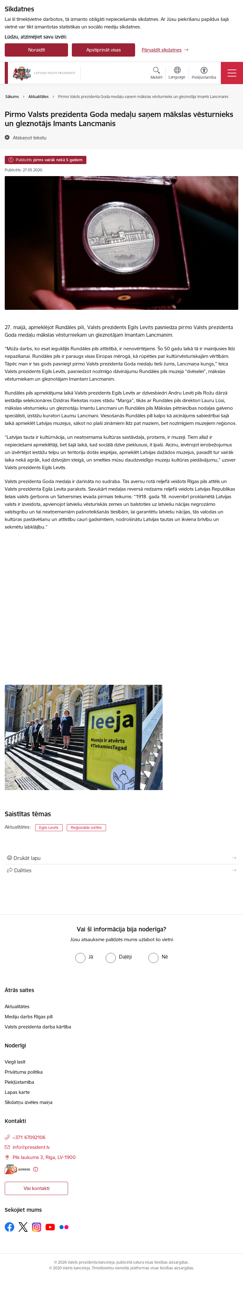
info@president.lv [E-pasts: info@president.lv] (31, 1147)
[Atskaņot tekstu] (30, 137)
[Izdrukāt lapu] (121, 858)
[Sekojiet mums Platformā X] (23, 1227)
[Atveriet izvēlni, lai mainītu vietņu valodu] (177, 73)
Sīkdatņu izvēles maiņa (29, 1102)
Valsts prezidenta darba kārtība (38, 1027)
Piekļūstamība (19, 1082)
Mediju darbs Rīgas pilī (29, 1017)
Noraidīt (36, 50)
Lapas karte (17, 1092)
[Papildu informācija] (35, 1169)
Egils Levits (49, 827)
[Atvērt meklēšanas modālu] (156, 74)
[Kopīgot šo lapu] (121, 870)
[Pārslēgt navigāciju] (232, 73)
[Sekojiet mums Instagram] (36, 1227)
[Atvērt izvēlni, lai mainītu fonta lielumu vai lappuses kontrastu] (204, 74)
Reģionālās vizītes (86, 827)
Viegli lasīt (15, 1062)
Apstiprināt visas (103, 50)
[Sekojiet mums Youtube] (50, 1226)
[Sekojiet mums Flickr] (64, 1226)
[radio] (84, 956)
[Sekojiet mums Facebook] (9, 1227)
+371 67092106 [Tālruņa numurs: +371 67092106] (29, 1137)
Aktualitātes (17, 1006)
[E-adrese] (17, 1169)
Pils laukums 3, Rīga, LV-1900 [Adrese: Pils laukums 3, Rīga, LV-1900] (44, 1157)
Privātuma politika (24, 1072)
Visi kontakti (36, 1188)
